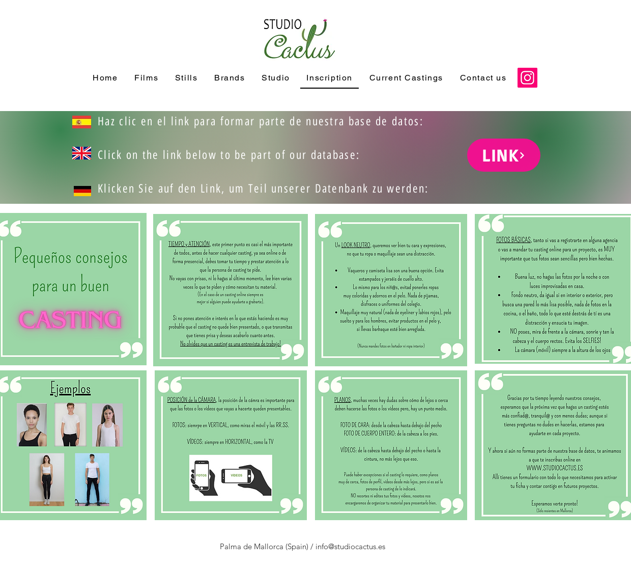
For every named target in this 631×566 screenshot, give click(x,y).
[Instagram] (527, 78)
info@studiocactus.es (350, 546)
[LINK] (503, 155)
